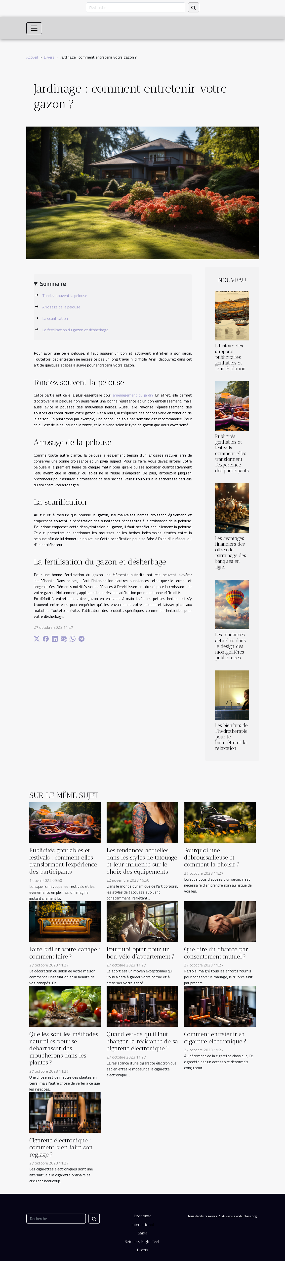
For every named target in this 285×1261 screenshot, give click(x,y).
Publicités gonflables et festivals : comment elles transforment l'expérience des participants (232, 453)
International (142, 1224)
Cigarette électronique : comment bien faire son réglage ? (61, 1147)
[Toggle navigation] (34, 28)
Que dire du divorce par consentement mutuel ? (216, 953)
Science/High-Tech (143, 1241)
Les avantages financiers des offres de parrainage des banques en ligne (230, 552)
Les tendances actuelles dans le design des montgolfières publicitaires (230, 646)
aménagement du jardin (133, 395)
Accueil (32, 57)
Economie (142, 1216)
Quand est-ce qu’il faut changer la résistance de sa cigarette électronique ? (142, 1041)
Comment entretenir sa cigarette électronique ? (215, 1038)
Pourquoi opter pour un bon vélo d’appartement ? (141, 953)
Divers (49, 57)
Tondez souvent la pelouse (64, 296)
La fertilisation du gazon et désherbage (75, 330)
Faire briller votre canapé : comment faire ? (64, 953)
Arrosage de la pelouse (61, 307)
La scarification (55, 318)
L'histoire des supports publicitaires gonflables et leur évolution (230, 357)
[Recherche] (135, 7)
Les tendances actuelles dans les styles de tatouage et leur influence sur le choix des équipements (142, 861)
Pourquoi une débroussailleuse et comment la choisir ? (212, 857)
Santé (142, 1233)
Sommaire (53, 283)
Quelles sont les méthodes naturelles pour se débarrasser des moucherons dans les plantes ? (63, 1048)
